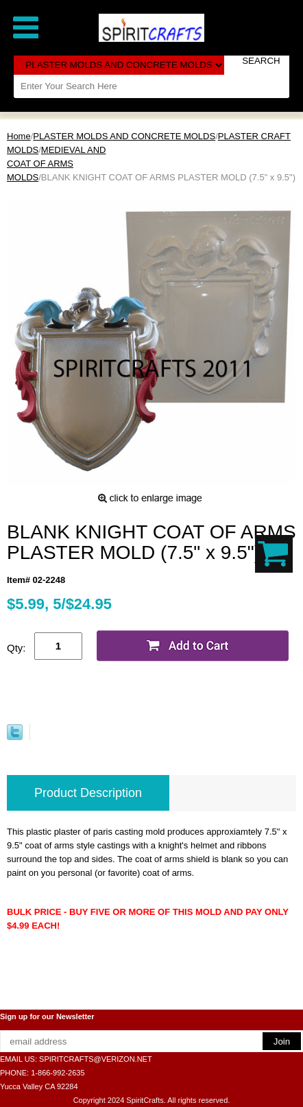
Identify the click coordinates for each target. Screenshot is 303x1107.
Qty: (16, 648)
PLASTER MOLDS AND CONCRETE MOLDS (124, 136)
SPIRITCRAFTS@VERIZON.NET (95, 1059)
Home (19, 136)
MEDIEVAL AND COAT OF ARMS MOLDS (56, 163)
